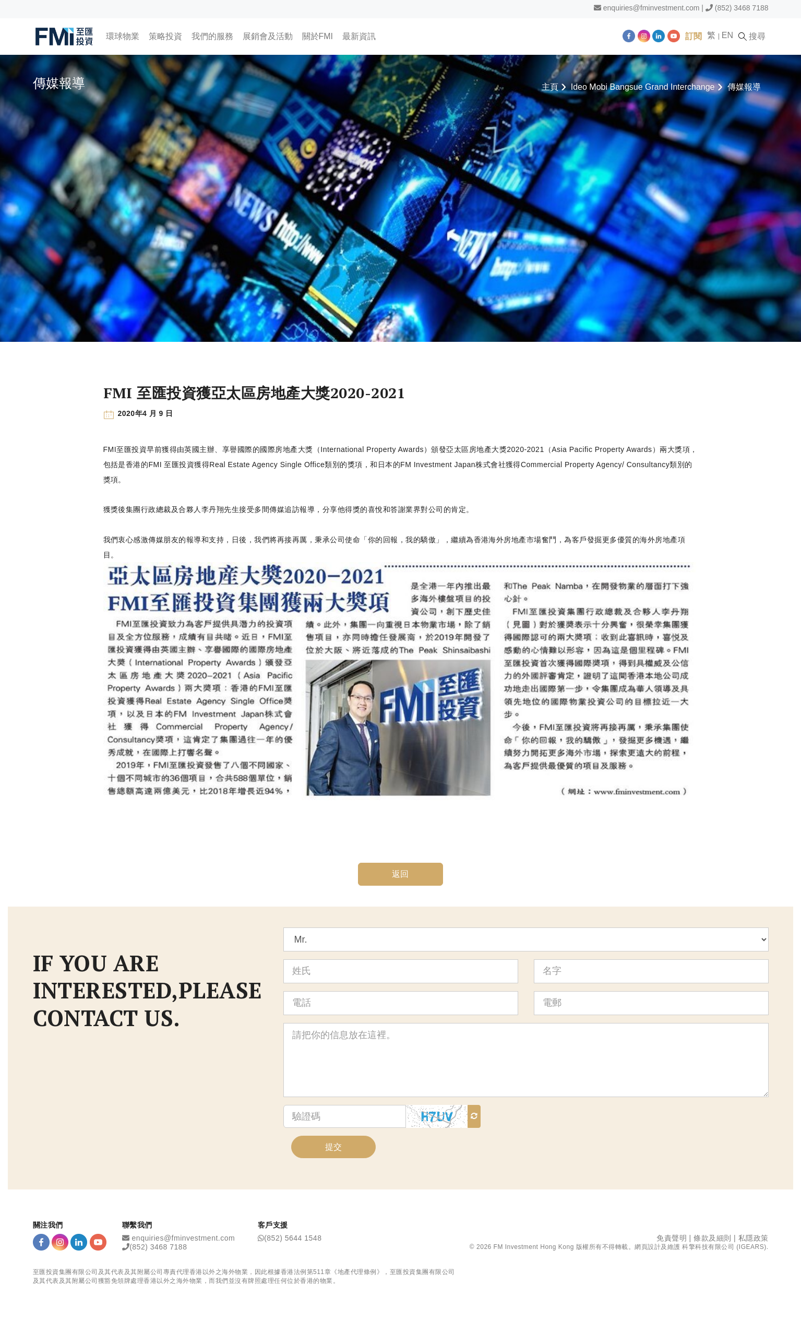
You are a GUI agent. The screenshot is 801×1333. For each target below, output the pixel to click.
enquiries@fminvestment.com (651, 8)
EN (727, 35)
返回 (400, 874)
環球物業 (122, 36)
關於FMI (317, 36)
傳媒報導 (744, 86)
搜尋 (752, 36)
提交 (333, 1146)
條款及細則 (713, 1238)
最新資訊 (359, 36)
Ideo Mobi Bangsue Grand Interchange (643, 86)
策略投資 (165, 36)
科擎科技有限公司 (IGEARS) (724, 1247)
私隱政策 (753, 1238)
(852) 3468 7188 (742, 8)
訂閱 (693, 36)
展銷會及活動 (268, 36)
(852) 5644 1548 (292, 1238)
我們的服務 (212, 36)
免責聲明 (671, 1238)
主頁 (550, 86)
